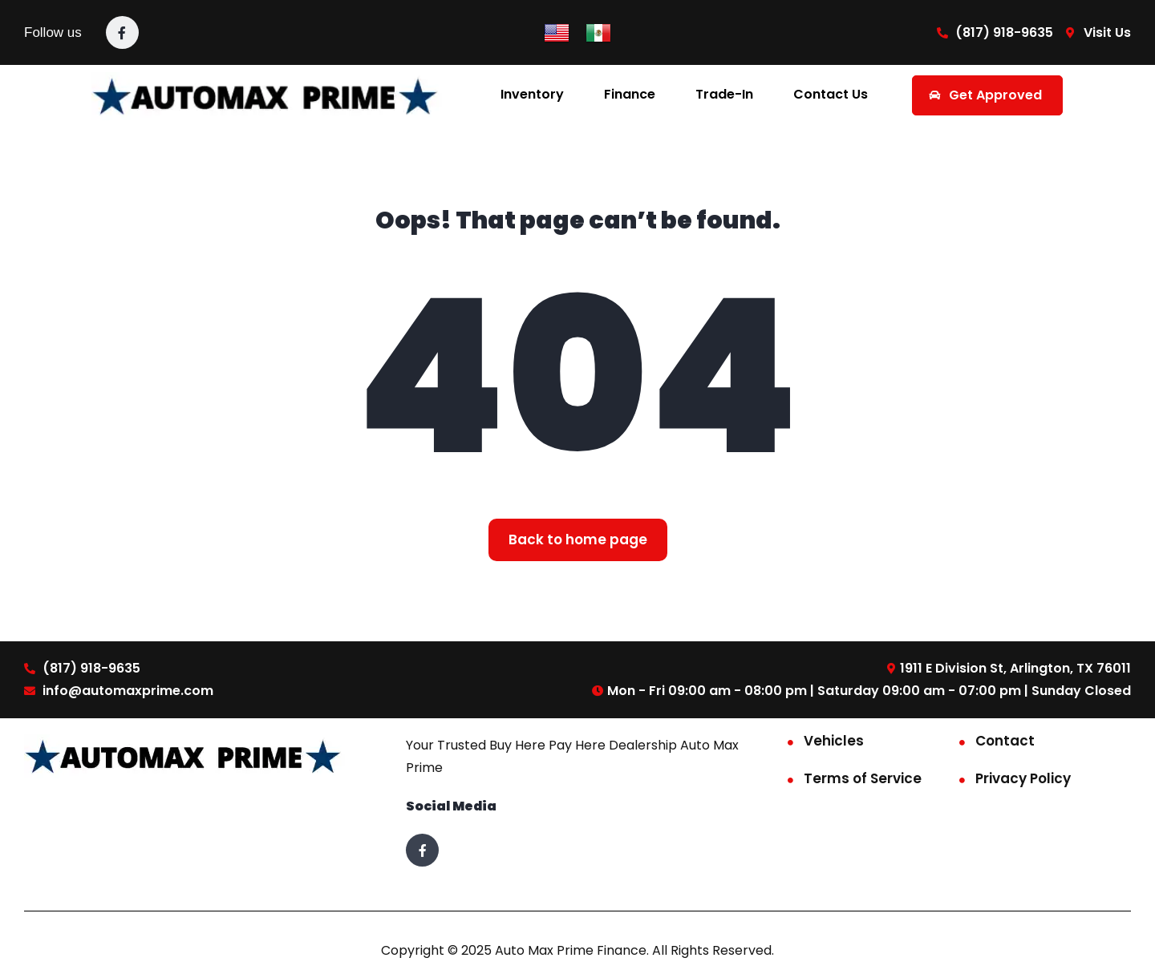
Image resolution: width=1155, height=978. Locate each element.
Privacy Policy (1023, 778)
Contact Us (830, 94)
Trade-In (724, 94)
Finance (629, 94)
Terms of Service (863, 778)
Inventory (532, 94)
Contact (1005, 740)
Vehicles (834, 740)
